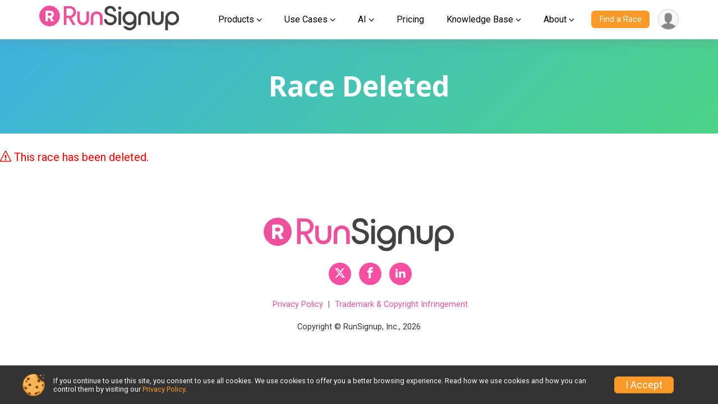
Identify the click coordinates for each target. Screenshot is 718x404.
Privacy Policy (298, 304)
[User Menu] (668, 19)
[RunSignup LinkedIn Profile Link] (400, 274)
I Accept (643, 385)
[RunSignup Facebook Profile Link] (370, 274)
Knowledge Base (480, 19)
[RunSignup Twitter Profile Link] (340, 274)
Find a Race (621, 19)
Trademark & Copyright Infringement (401, 304)
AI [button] (362, 19)
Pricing (410, 19)
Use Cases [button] (306, 19)
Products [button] (236, 19)
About (555, 19)
